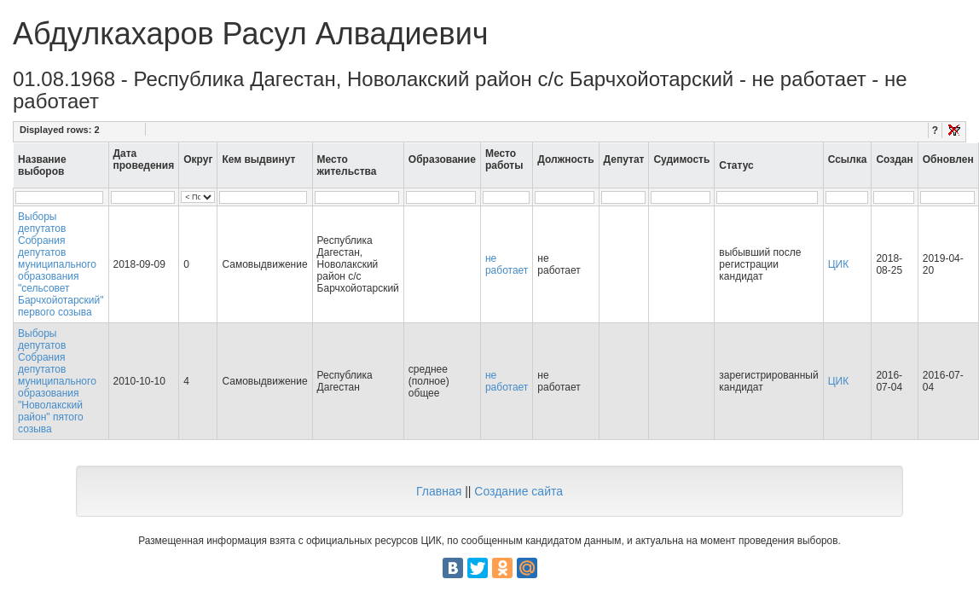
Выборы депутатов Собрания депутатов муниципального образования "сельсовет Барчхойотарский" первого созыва (61, 264)
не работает (506, 264)
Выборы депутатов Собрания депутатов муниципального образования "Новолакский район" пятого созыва (57, 381)
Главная (438, 491)
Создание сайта (518, 491)
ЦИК (838, 264)
